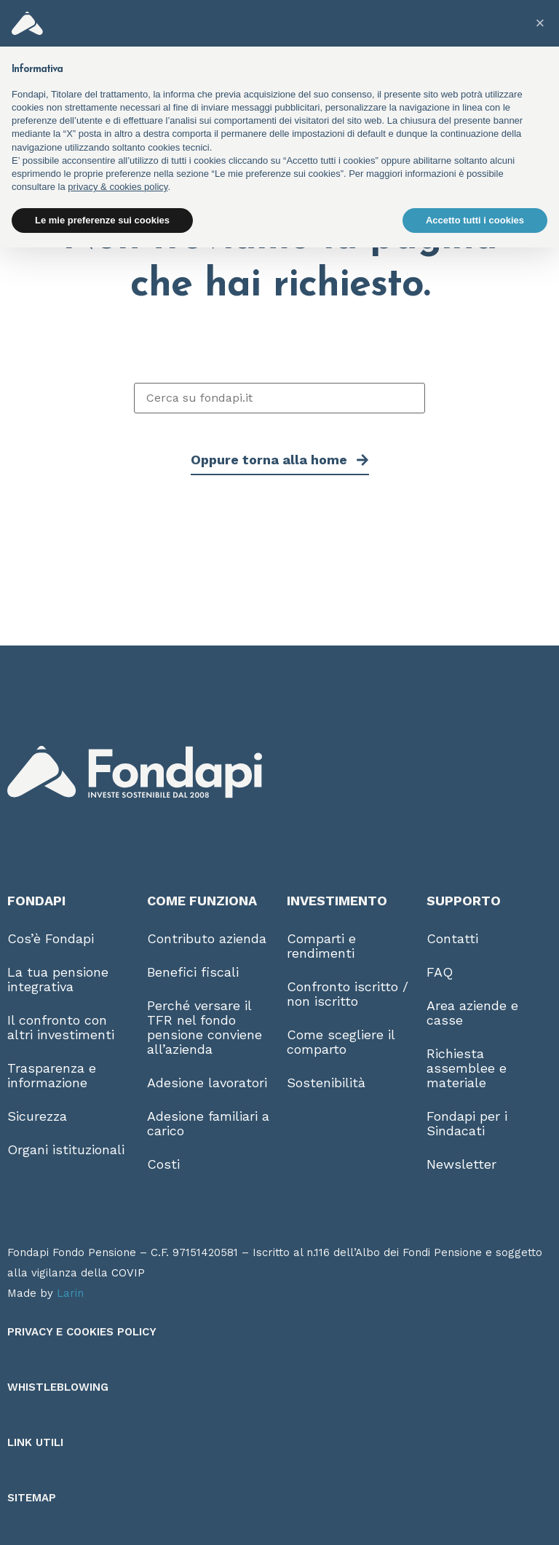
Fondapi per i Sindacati (467, 1123)
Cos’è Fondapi (50, 938)
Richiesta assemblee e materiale (467, 1068)
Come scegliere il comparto (341, 1042)
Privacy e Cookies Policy (81, 1331)
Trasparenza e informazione (51, 1075)
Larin (70, 1293)
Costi (163, 1164)
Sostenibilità (326, 1082)
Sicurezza (37, 1116)
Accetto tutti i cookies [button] (475, 220)
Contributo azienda (206, 938)
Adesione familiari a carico (208, 1123)
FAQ (440, 972)
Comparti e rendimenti (321, 946)
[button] (540, 23)
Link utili (35, 1442)
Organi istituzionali (65, 1149)
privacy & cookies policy (117, 186)
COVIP (128, 1272)
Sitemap (31, 1497)
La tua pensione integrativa (57, 979)
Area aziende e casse (472, 1013)
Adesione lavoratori (207, 1082)
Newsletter (461, 1164)
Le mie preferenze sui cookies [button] (102, 220)
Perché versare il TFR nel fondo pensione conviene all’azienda (204, 1027)
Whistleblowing (57, 1387)
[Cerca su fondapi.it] (279, 398)
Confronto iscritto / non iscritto (347, 994)
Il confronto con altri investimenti (60, 1027)
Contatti (452, 938)
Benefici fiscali (193, 972)
